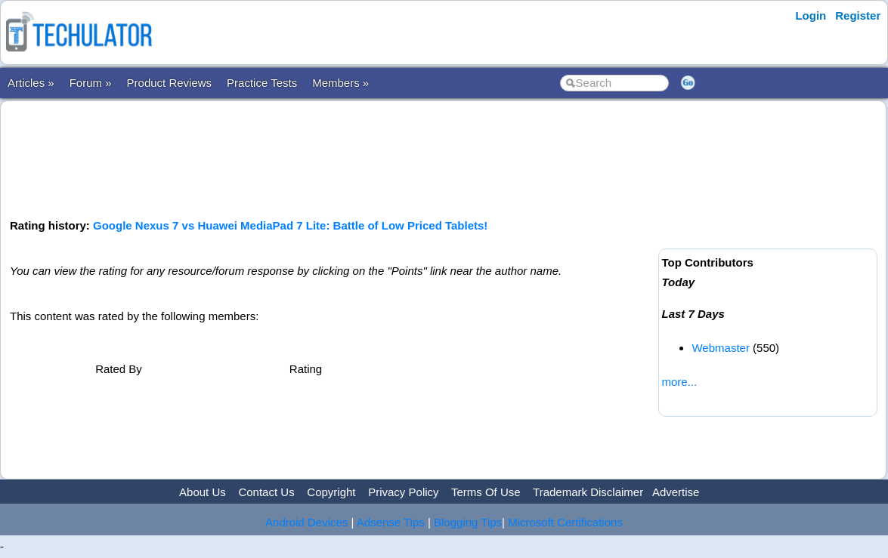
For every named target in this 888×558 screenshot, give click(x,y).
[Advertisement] (332, 158)
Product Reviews (169, 82)
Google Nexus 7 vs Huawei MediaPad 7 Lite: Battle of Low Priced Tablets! (290, 225)
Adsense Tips (391, 522)
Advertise (676, 492)
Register (857, 15)
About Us (202, 492)
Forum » (91, 82)
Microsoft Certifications (565, 522)
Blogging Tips (468, 522)
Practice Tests (262, 82)
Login (810, 15)
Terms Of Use (486, 492)
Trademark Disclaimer (588, 492)
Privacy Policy (403, 492)
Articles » (31, 82)
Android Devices (306, 522)
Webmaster (720, 347)
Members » (340, 82)
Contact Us (266, 492)
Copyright (331, 492)
